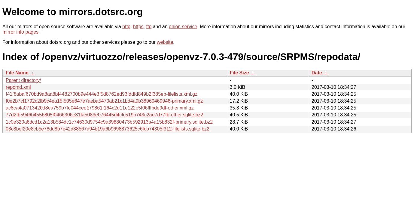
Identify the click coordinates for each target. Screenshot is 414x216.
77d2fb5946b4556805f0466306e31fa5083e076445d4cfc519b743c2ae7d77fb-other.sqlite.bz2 (104, 114)
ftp (148, 26)
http (126, 26)
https (138, 26)
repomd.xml (18, 87)
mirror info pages (20, 31)
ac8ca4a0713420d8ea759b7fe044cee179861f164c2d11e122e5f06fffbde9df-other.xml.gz (100, 107)
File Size (239, 72)
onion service (183, 26)
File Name (17, 72)
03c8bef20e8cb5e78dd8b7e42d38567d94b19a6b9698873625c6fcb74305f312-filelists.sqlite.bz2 (107, 128)
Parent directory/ (23, 80)
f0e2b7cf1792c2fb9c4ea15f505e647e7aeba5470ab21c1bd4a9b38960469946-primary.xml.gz (104, 101)
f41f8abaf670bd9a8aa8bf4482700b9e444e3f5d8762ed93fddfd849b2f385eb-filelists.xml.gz (101, 94)
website (165, 42)
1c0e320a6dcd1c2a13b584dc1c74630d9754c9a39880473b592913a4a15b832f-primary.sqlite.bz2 (109, 121)
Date (317, 72)
